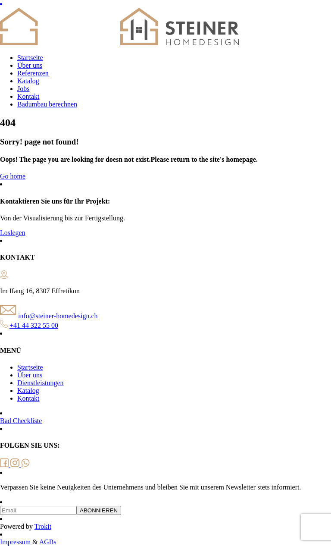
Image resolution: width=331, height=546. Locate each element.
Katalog (28, 81)
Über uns (29, 65)
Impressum (15, 542)
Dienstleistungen (40, 382)
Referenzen (33, 73)
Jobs (23, 88)
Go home (12, 176)
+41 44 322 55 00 (33, 325)
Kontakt (28, 96)
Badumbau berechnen (47, 104)
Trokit (42, 526)
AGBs (47, 542)
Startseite (30, 57)
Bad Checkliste (21, 420)
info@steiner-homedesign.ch (58, 316)
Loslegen (12, 232)
